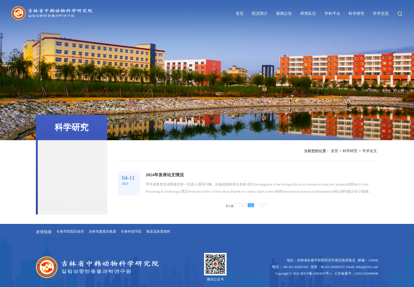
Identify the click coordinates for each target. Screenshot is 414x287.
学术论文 (72, 188)
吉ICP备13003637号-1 (316, 273)
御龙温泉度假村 (158, 231)
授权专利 (72, 172)
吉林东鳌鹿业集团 (102, 231)
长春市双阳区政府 (70, 231)
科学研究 (350, 151)
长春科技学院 (131, 231)
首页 (334, 151)
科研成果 (72, 156)
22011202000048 (366, 273)
